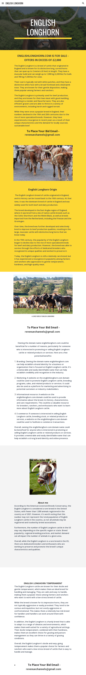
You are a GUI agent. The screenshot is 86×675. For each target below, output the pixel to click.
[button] (3, 3)
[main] (43, 28)
